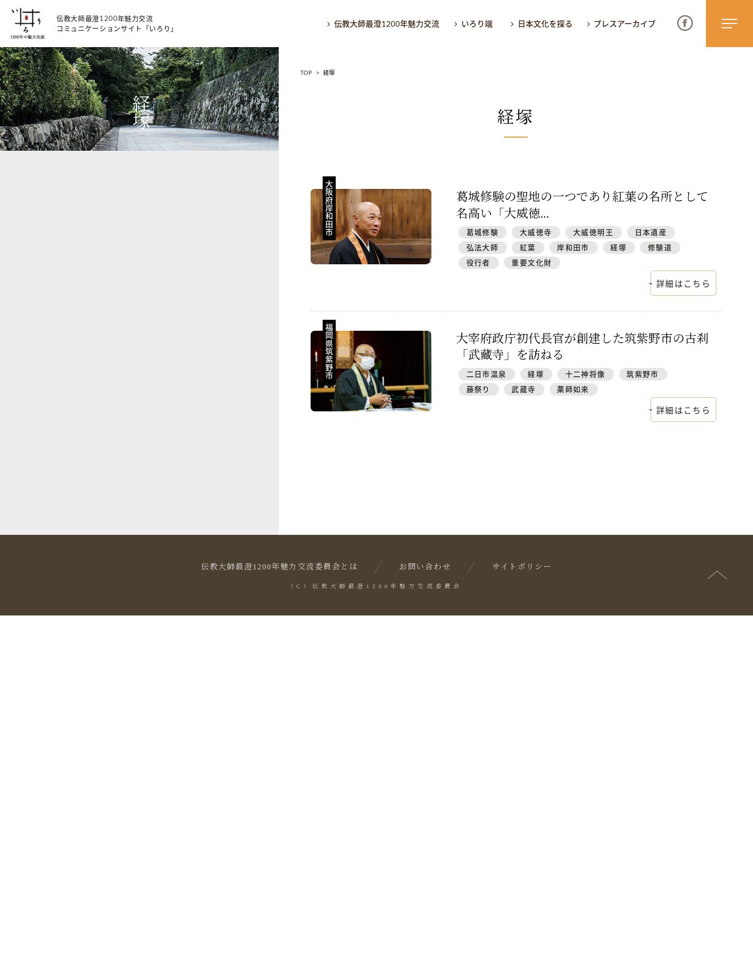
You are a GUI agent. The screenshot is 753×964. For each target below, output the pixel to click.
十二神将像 (585, 373)
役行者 (478, 262)
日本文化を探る (545, 23)
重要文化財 (531, 262)
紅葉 (528, 247)
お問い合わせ (425, 916)
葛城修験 (482, 232)
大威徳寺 (536, 232)
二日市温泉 (486, 373)
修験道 (660, 247)
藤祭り (478, 389)
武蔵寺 (523, 389)
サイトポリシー (522, 916)
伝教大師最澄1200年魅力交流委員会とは (279, 916)
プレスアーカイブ (625, 23)
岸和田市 (573, 247)
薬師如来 (573, 389)
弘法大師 (482, 247)
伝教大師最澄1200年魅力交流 (386, 23)
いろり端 (477, 23)
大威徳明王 (593, 232)
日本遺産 (651, 232)
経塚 (618, 247)
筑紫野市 (642, 373)
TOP (306, 72)
